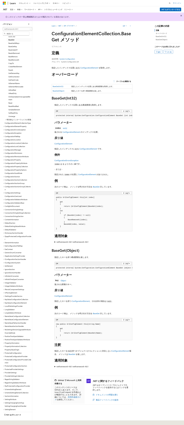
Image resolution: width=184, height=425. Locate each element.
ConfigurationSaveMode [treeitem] (13, 173)
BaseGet (96, 186)
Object (63, 280)
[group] (93, 115)
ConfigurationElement (89, 67)
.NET (59, 26)
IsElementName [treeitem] (14, 83)
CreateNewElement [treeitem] (15, 66)
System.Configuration (67, 59)
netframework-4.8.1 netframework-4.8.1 (72, 242)
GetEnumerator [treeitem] (13, 77)
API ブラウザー (69, 26)
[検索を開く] (169, 3)
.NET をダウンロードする (170, 9)
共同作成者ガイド (68, 398)
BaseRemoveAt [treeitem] (13, 60)
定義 (157, 30)
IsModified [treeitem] (12, 90)
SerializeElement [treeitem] (14, 110)
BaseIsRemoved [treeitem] (14, 53)
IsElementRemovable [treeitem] (15, 86)
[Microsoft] (4, 3)
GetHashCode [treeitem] (13, 80)
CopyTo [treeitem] (11, 63)
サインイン (177, 3)
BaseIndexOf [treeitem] (12, 50)
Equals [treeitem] (10, 70)
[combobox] (17, 29)
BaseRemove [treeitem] (12, 56)
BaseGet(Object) (58, 91)
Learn (54, 26)
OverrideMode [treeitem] (10, 333)
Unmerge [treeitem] (11, 116)
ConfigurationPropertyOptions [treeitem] (16, 170)
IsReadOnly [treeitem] (12, 93)
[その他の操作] (130, 26)
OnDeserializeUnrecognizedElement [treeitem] (19, 98)
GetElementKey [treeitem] (13, 73)
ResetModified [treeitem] (13, 106)
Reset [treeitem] (10, 103)
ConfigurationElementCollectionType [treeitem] (18, 123)
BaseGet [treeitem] (11, 40)
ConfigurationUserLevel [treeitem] (13, 196)
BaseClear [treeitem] (11, 36)
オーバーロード (161, 33)
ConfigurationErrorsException (66, 160)
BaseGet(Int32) (58, 86)
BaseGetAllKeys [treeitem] (13, 43)
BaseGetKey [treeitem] (12, 46)
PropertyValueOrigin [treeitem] (12, 350)
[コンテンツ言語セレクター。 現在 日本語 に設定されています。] (7, 421)
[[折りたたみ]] (28, 24)
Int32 (65, 128)
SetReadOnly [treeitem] (13, 113)
